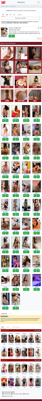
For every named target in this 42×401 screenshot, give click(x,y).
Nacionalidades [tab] (16, 327)
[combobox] (21, 18)
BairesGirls (21, 2)
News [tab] (2, 327)
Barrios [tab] (8, 327)
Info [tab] (10, 313)
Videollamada (6, 393)
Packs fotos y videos (16, 393)
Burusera (26, 394)
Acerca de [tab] (4, 313)
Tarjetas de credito (7, 396)
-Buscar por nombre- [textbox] (20, 18)
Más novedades (37, 330)
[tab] (3, 14)
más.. (5, 321)
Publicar (19, 14)
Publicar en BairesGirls (7, 318)
